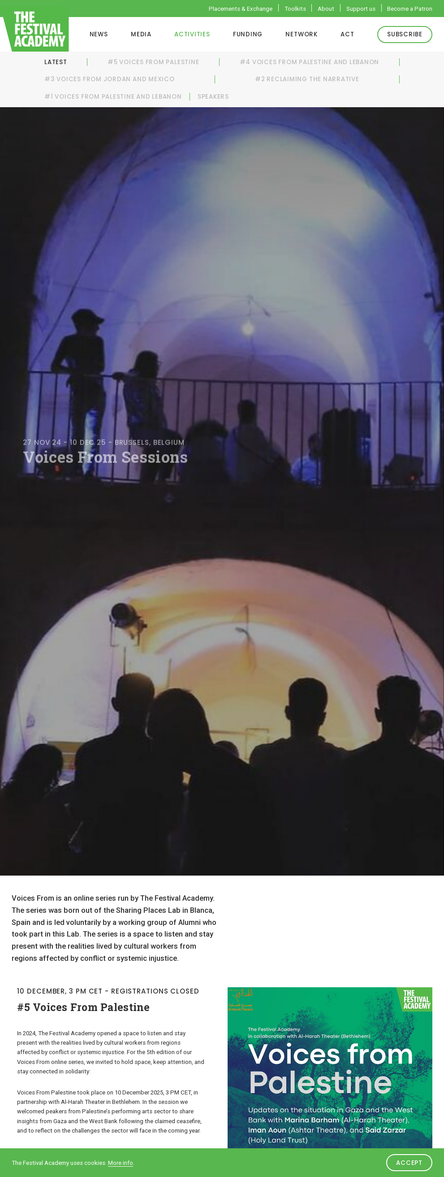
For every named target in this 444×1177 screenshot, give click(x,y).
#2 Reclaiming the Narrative (307, 79)
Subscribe (404, 34)
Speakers (213, 96)
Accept (409, 1163)
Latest (55, 62)
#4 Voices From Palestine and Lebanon (309, 62)
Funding (248, 34)
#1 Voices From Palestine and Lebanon (113, 96)
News (99, 34)
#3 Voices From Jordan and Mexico (109, 79)
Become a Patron (409, 8)
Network (301, 34)
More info (120, 1163)
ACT (347, 34)
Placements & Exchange (240, 8)
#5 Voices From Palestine (153, 62)
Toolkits (295, 8)
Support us (360, 8)
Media (141, 34)
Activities (192, 34)
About (326, 8)
